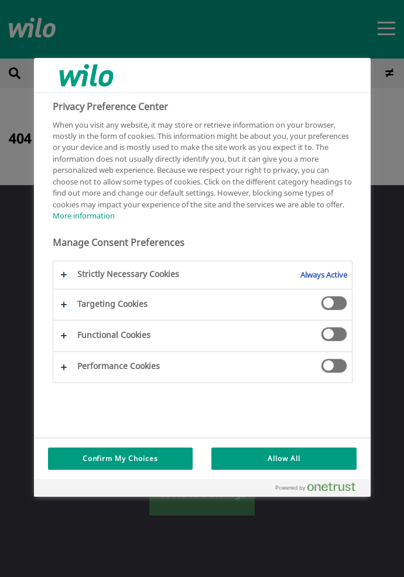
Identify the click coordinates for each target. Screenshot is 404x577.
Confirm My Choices (120, 458)
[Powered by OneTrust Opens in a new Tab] (320, 489)
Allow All (284, 458)
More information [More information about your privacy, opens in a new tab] (84, 215)
